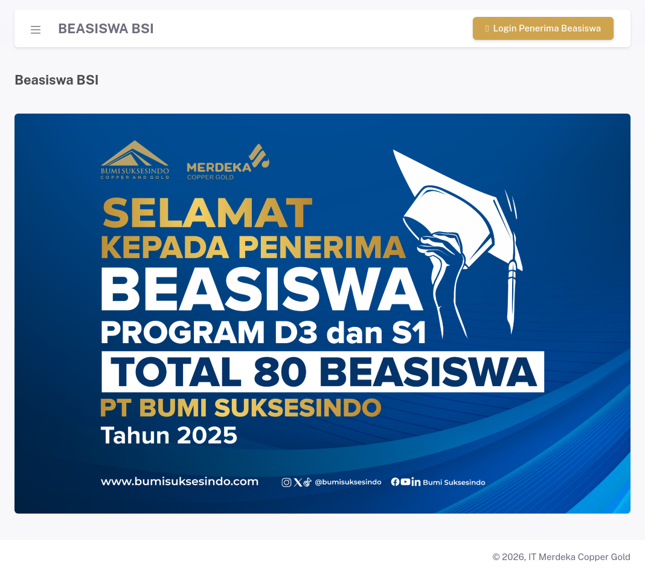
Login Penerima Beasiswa (543, 28)
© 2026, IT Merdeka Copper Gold (561, 557)
